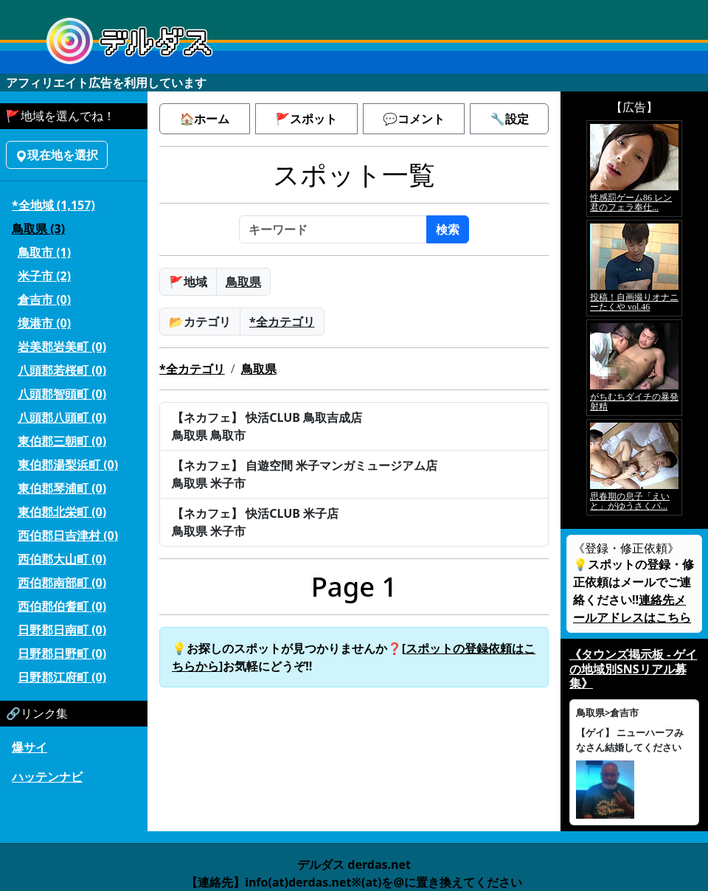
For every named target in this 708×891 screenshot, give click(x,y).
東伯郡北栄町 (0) (62, 512)
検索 (447, 229)
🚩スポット (306, 119)
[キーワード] (333, 229)
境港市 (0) (44, 323)
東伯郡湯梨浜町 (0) (68, 465)
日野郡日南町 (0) (62, 630)
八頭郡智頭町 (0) (62, 394)
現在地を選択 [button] (56, 155)
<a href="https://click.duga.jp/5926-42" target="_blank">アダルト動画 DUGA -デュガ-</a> (634, 318)
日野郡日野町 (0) (62, 653)
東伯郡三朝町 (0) (62, 441)
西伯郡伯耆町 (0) (62, 606)
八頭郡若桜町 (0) (62, 370)
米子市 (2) (44, 276)
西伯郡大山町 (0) (62, 559)
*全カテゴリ (282, 321)
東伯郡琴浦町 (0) (62, 488)
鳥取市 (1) (44, 252)
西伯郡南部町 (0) (62, 583)
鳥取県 (243, 282)
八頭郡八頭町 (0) (62, 417)
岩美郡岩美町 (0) (62, 347)
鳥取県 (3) (38, 229)
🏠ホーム (204, 119)
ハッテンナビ (47, 777)
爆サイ (29, 747)
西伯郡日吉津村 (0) (68, 535)
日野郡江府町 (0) (62, 677)
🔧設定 (509, 119)
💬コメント (414, 119)
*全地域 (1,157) (53, 205)
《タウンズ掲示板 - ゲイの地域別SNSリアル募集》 (633, 668)
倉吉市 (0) (44, 299)
